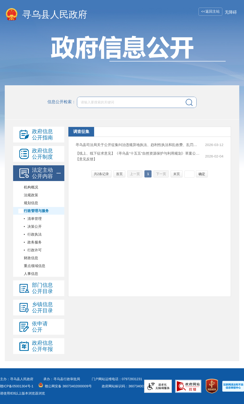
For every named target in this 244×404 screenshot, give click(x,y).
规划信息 (31, 203)
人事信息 (31, 274)
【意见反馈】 (86, 159)
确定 (201, 174)
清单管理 (34, 219)
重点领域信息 (34, 266)
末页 (176, 174)
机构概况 (31, 187)
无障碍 (231, 12)
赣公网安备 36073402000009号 (68, 386)
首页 (119, 174)
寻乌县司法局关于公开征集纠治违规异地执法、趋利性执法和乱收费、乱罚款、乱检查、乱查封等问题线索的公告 (137, 145)
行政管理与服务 (36, 211)
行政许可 (34, 250)
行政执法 (34, 234)
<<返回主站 (210, 11)
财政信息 (31, 258)
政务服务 (34, 242)
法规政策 (31, 195)
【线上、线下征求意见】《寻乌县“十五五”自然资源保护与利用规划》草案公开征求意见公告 (137, 153)
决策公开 (34, 226)
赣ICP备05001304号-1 (16, 386)
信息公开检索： (61, 102)
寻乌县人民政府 (54, 14)
